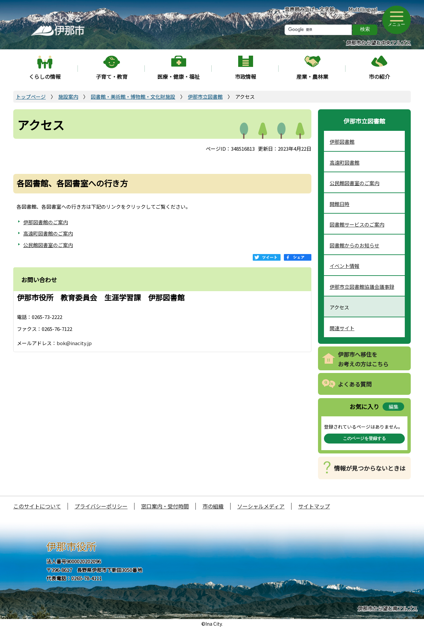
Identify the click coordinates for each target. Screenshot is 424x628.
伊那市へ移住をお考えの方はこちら (363, 359)
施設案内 (68, 96)
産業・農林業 (312, 76)
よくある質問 (355, 384)
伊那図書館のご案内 (45, 222)
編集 (393, 406)
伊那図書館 (342, 141)
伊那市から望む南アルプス (387, 608)
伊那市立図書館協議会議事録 (362, 286)
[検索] (318, 30)
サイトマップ (314, 506)
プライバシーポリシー (101, 506)
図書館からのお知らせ (354, 245)
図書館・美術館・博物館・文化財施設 (133, 96)
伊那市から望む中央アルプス (378, 42)
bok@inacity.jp (74, 343)
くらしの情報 (45, 76)
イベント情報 (344, 265)
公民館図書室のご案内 (48, 244)
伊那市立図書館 (205, 96)
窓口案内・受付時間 (165, 506)
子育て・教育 (112, 76)
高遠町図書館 (344, 162)
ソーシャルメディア (261, 506)
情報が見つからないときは (369, 468)
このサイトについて (37, 506)
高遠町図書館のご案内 (48, 233)
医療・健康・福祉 (178, 76)
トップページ (31, 96)
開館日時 (339, 203)
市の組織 (213, 506)
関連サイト (342, 328)
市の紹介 (379, 76)
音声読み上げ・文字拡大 (309, 13)
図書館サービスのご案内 (357, 224)
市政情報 (245, 76)
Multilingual (362, 9)
